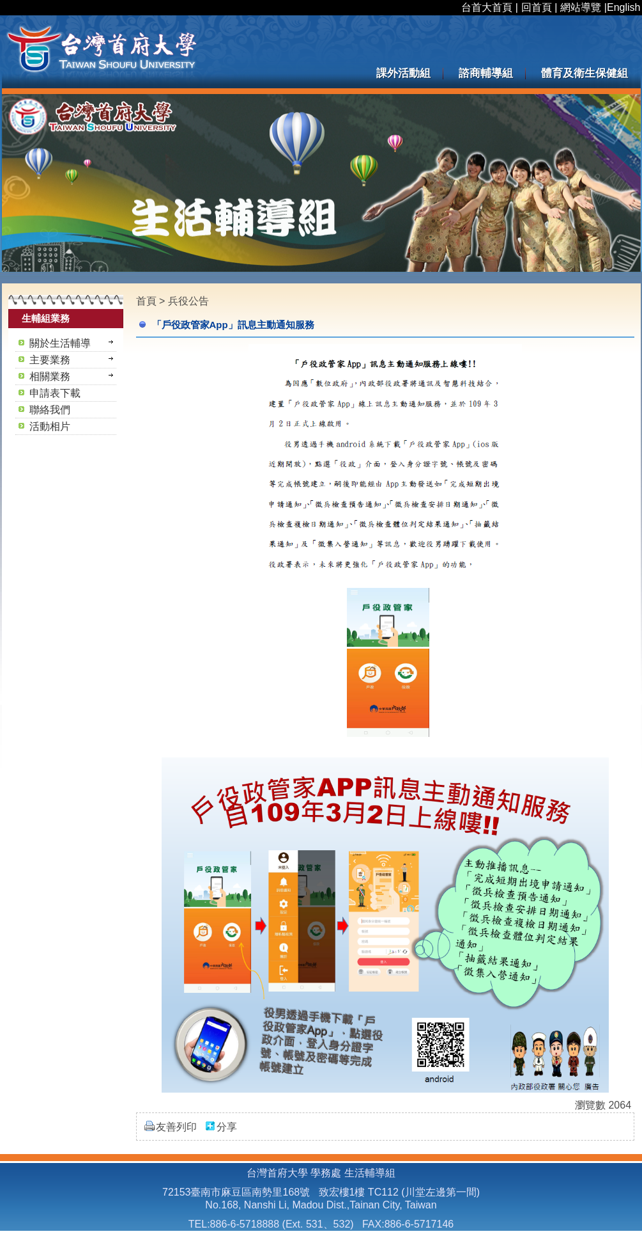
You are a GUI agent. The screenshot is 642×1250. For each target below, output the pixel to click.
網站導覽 (580, 7)
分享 (227, 1126)
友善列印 (176, 1126)
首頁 (146, 301)
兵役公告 (188, 301)
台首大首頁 (486, 7)
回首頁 (536, 7)
